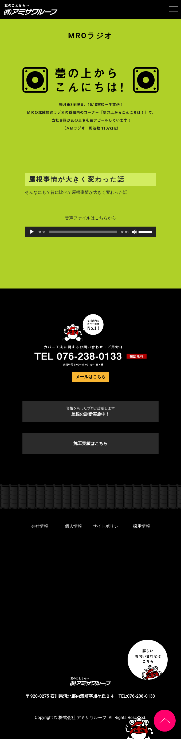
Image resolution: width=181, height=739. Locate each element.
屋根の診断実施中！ (90, 411)
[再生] (31, 232)
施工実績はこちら (90, 443)
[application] (90, 232)
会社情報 (39, 526)
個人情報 (73, 526)
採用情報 (141, 526)
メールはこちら (90, 376)
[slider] (83, 232)
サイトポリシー (108, 526)
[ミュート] (134, 232)
